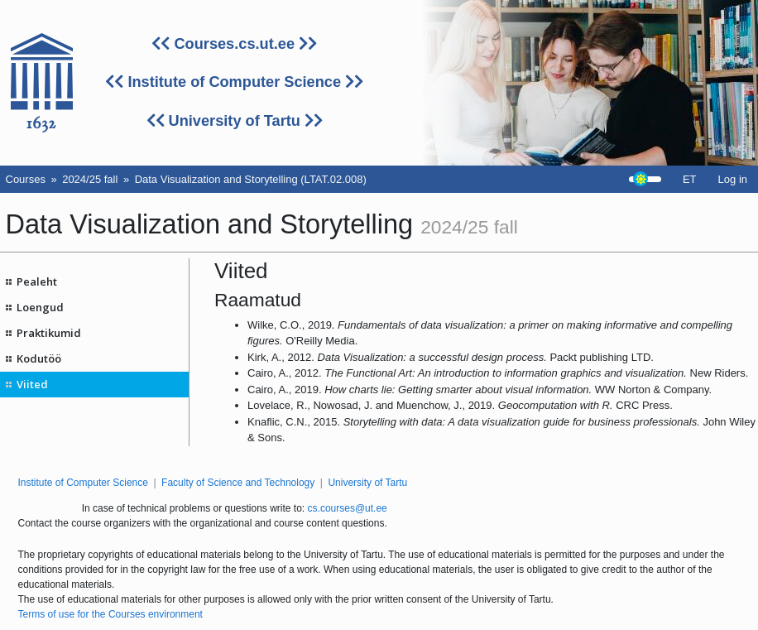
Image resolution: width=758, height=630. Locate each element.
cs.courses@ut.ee (347, 508)
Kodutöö (39, 358)
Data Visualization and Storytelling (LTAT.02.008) (251, 179)
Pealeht (37, 281)
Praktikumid (49, 332)
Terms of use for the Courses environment (110, 614)
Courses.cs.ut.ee (234, 44)
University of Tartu (234, 121)
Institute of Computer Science (234, 82)
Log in (732, 179)
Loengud (40, 307)
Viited (32, 384)
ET (690, 179)
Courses (26, 179)
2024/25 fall (90, 179)
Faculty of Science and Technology (237, 482)
